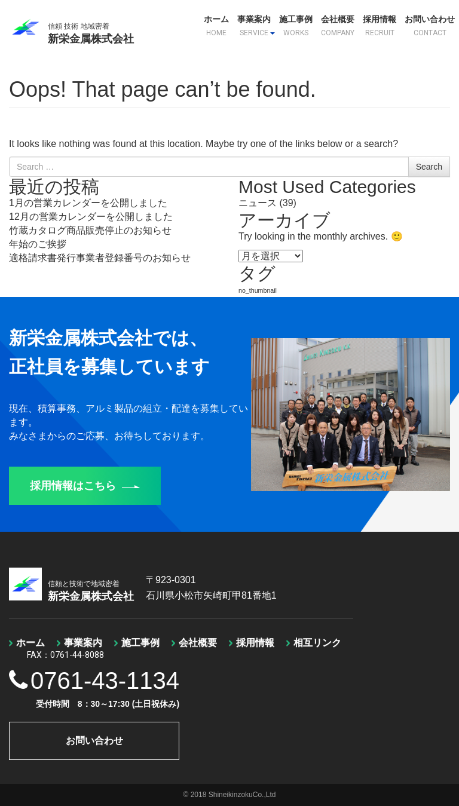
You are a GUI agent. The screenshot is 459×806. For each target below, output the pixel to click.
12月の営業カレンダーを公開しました (91, 217)
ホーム (216, 25)
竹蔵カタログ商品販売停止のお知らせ (90, 230)
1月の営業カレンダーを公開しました (88, 203)
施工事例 (296, 25)
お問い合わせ (430, 25)
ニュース (257, 203)
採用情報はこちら (85, 486)
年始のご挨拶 (37, 244)
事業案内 (256, 25)
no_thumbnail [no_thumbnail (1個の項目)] (257, 290)
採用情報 (379, 25)
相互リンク (317, 643)
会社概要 (337, 25)
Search (429, 166)
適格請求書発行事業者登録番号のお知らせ (100, 258)
